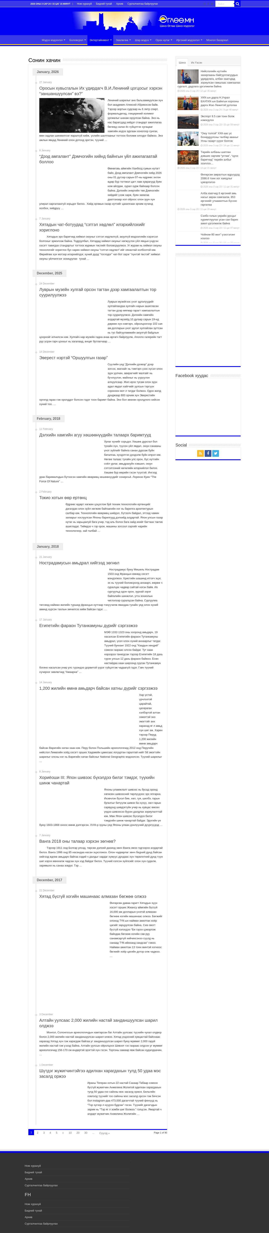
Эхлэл (33, 39)
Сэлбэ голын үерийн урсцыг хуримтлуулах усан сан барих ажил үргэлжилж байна (219, 219)
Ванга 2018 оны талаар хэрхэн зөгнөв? (77, 841)
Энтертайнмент (99, 40)
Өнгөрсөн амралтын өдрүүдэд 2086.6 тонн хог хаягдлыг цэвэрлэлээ (220, 178)
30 (85, 1132)
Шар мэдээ (142, 40)
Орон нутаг (163, 40)
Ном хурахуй (84, 3)
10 (70, 1132)
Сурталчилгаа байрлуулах (142, 3)
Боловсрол (76, 40)
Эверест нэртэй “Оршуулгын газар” (73, 357)
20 (77, 1132)
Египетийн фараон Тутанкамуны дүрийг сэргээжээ (88, 625)
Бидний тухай (104, 3)
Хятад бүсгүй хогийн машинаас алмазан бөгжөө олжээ (92, 896)
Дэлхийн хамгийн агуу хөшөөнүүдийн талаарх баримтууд (95, 435)
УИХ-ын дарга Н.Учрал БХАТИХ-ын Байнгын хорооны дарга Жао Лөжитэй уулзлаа (220, 101)
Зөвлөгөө (122, 40)
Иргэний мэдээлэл (188, 40)
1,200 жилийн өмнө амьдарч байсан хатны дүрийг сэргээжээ (98, 688)
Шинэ (182, 62)
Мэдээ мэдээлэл (52, 40)
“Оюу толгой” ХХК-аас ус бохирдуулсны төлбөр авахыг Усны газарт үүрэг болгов (219, 137)
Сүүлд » (104, 1133)
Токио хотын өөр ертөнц (63, 497)
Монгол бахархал (217, 40)
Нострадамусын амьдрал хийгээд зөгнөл (79, 563)
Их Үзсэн (196, 62)
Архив (119, 3)
